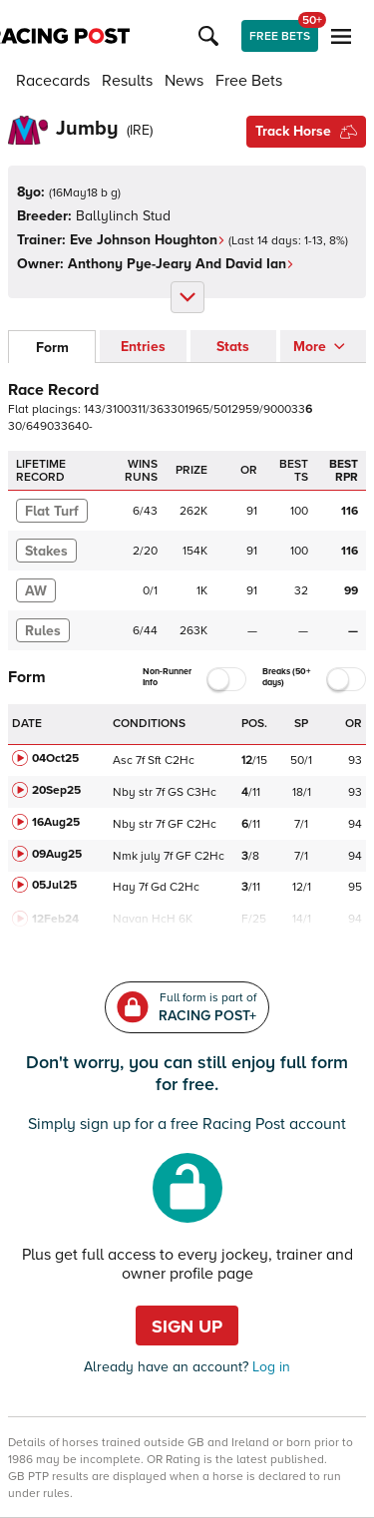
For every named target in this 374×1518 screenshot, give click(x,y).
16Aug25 (56, 822)
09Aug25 (57, 854)
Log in (269, 1366)
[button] (211, 36)
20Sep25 (56, 790)
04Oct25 (55, 758)
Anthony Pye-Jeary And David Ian (181, 263)
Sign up (187, 1326)
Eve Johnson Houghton (147, 239)
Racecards (53, 81)
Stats (232, 346)
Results (127, 81)
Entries (143, 346)
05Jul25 (54, 885)
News (184, 81)
